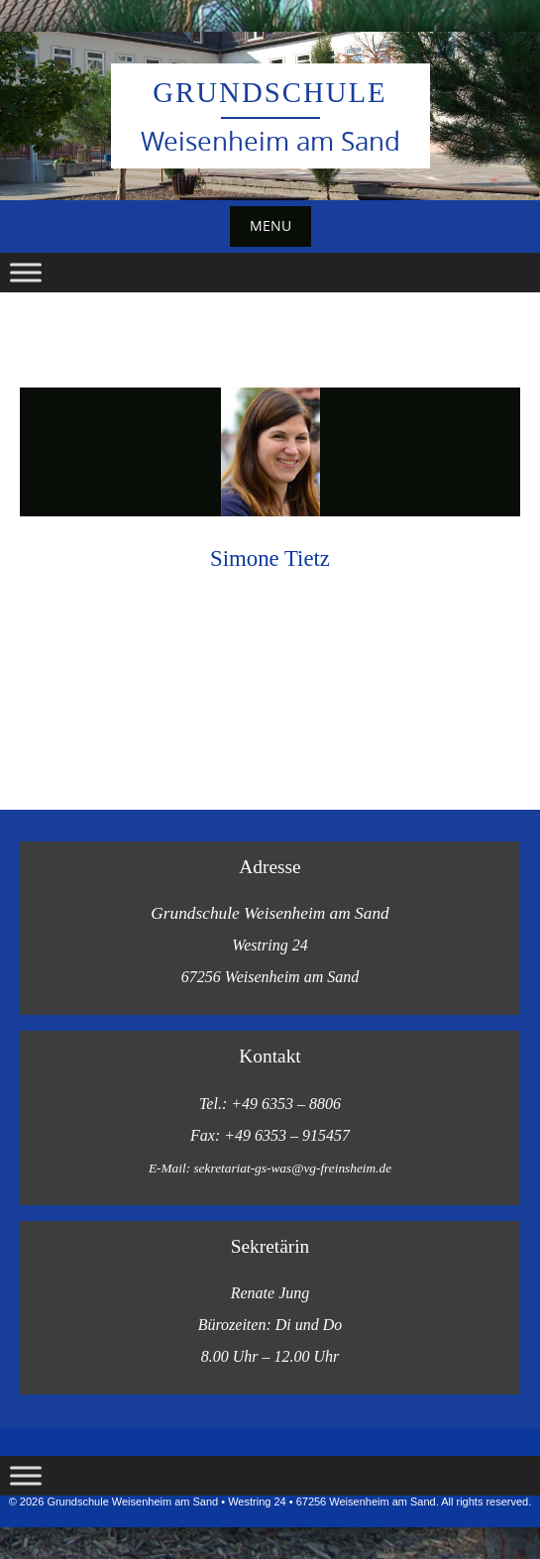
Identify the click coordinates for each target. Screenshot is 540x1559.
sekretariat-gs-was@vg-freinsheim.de (292, 1168)
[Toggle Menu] (26, 272)
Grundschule (269, 92)
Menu (270, 225)
